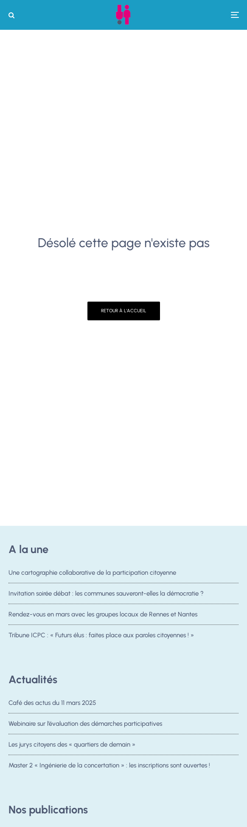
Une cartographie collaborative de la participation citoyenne (92, 572)
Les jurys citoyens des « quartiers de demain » (71, 745)
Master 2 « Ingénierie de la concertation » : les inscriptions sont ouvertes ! (109, 769)
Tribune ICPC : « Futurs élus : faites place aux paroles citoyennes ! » (101, 635)
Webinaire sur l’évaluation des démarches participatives (85, 723)
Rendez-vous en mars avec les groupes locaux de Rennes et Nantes (102, 614)
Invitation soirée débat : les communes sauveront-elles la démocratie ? (106, 593)
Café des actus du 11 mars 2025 (52, 703)
